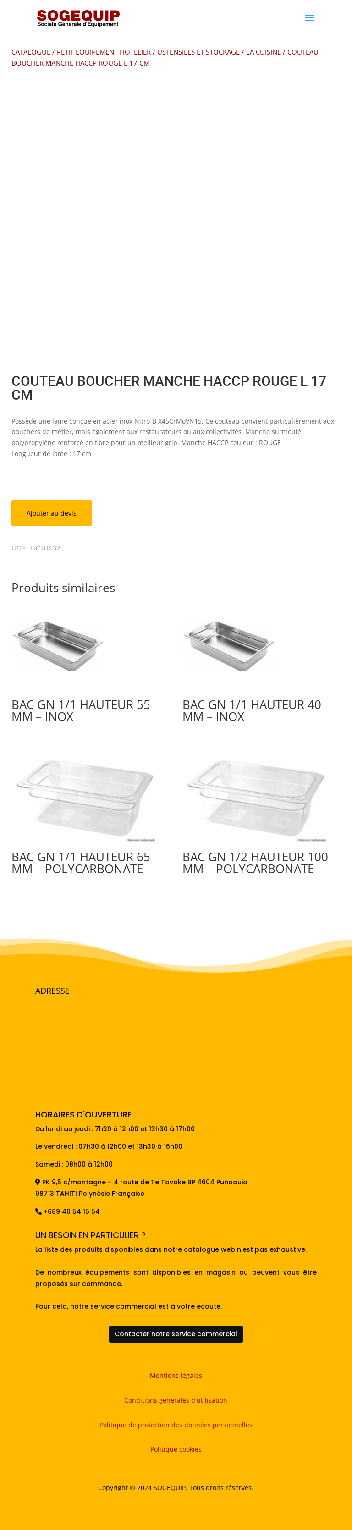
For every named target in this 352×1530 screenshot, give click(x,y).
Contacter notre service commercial (176, 1333)
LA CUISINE (263, 51)
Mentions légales (176, 1375)
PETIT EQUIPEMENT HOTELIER (104, 51)
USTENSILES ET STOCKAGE (198, 51)
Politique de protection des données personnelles (176, 1424)
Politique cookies (176, 1449)
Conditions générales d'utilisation (175, 1400)
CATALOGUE (30, 51)
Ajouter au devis (52, 513)
